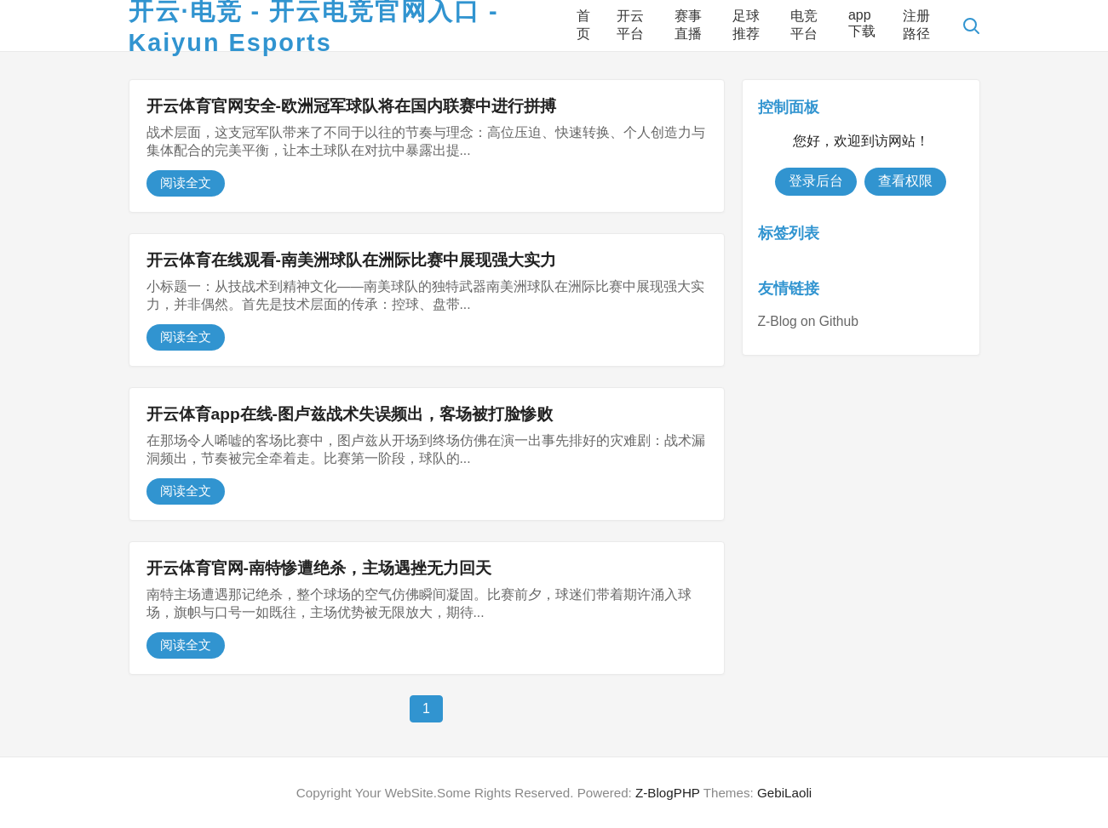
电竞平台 (804, 25)
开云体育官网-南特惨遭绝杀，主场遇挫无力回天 (318, 568)
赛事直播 (688, 25)
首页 (583, 25)
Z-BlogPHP (667, 792)
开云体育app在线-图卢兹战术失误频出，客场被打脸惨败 (350, 414)
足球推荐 (746, 25)
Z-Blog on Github (808, 321)
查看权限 (905, 181)
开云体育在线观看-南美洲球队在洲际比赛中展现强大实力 (351, 260)
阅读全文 (185, 182)
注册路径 (916, 25)
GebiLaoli (784, 792)
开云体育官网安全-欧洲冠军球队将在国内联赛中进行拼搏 (351, 106)
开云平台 (630, 25)
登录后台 (816, 181)
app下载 (861, 23)
